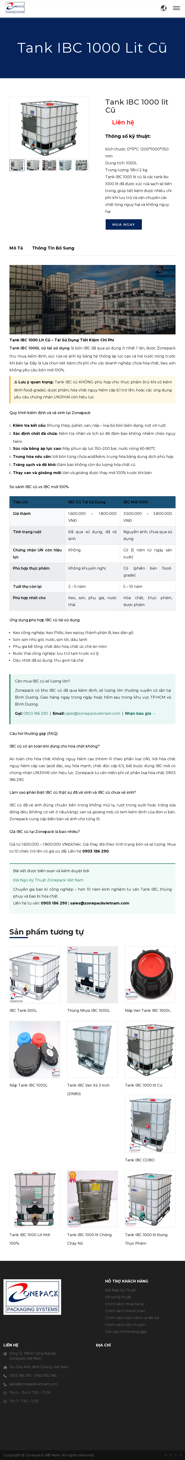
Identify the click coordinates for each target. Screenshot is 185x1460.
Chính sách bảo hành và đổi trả (132, 1318)
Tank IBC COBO (140, 1160)
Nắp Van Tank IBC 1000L (148, 1010)
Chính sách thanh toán (125, 1311)
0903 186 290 (35, 713)
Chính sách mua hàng (124, 1304)
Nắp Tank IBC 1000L (28, 1085)
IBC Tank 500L (23, 1010)
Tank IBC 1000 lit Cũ (143, 1085)
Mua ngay (123, 224)
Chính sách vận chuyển (125, 1324)
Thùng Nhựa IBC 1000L (88, 1010)
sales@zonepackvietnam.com (93, 713)
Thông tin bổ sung (53, 248)
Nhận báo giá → (140, 713)
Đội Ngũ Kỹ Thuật (120, 1290)
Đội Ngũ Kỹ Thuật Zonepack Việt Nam (48, 880)
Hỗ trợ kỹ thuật (118, 1297)
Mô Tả (16, 248)
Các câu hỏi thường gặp (126, 1331)
